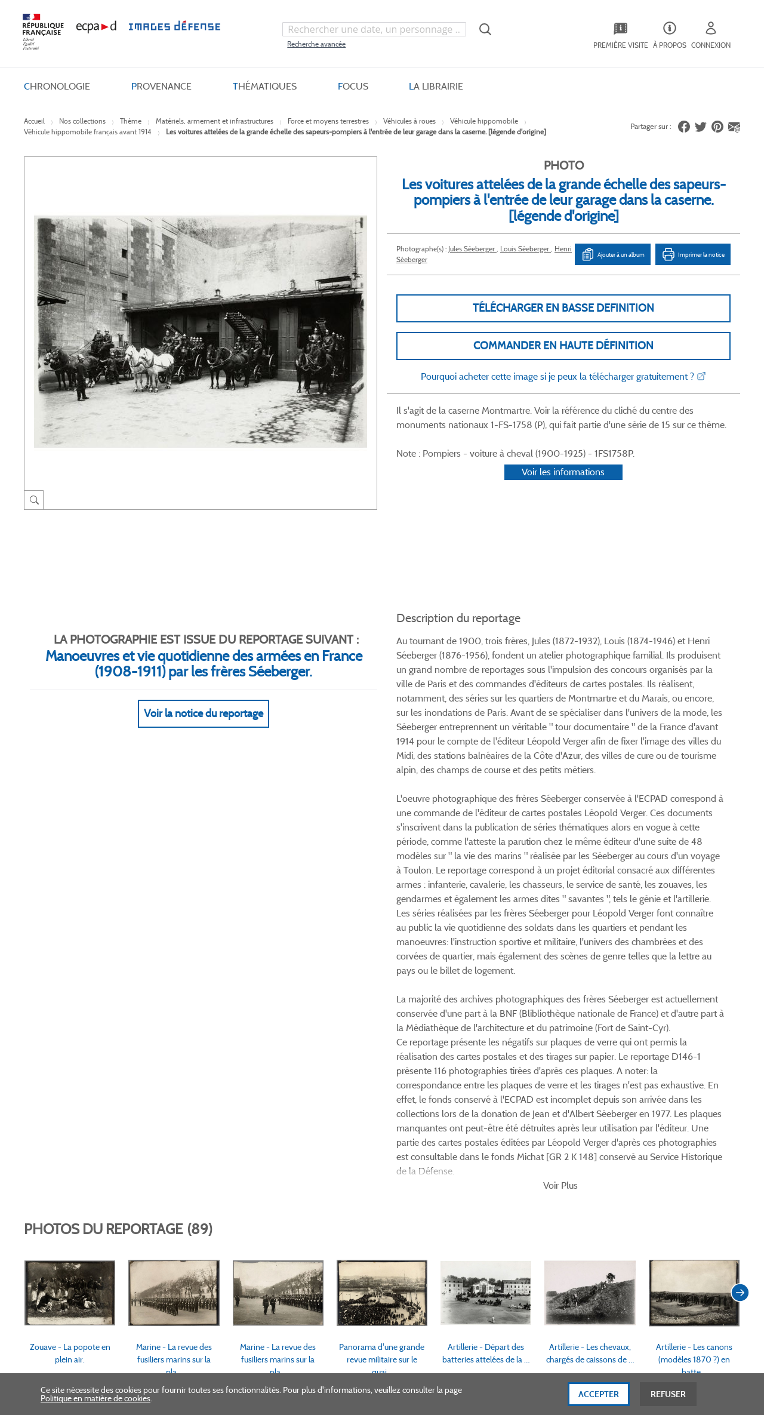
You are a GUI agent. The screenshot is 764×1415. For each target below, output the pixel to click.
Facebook (482, 1011)
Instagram (550, 1011)
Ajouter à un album (613, 254)
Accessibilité (192, 1169)
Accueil (34, 120)
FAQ (179, 1089)
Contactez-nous (459, 1150)
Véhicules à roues (409, 120)
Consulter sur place (75, 1110)
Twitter (505, 1011)
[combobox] (374, 29)
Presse (441, 1169)
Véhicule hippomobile (484, 120)
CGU (308, 1110)
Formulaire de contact (627, 1114)
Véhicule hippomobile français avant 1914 (88, 131)
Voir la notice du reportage (203, 699)
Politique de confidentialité (347, 1129)
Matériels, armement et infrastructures (214, 120)
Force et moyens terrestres (328, 120)
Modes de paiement (206, 1129)
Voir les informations (563, 487)
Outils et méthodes (205, 1150)
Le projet (445, 1089)
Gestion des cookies (335, 1169)
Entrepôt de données (468, 1129)
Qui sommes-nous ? (77, 1089)
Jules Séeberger (472, 248)
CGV (308, 1089)
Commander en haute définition (563, 345)
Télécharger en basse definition (563, 308)
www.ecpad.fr (66, 1129)
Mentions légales (329, 1150)
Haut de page (651, 1277)
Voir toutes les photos (685, 947)
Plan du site (356, 1285)
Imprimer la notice (693, 254)
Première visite (456, 1110)
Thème (130, 120)
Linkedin (527, 1011)
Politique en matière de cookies (95, 1404)
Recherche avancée (316, 43)
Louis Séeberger (525, 248)
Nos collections (82, 120)
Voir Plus (560, 725)
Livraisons (189, 1110)
